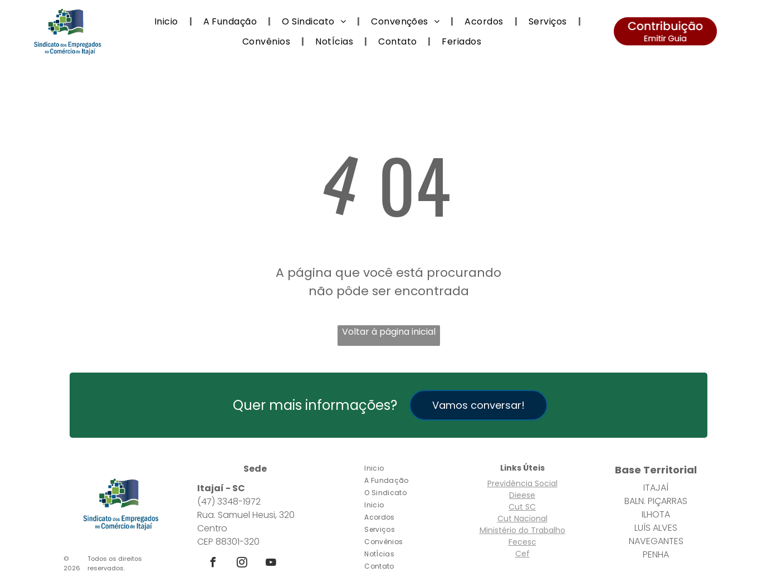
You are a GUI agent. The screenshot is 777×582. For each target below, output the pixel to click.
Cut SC (522, 506)
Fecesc (522, 541)
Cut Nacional (522, 518)
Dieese (522, 495)
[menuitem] (167, 21)
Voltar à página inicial (389, 331)
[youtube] (270, 564)
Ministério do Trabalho (522, 530)
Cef (522, 553)
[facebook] (213, 564)
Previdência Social (522, 483)
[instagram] (242, 564)
